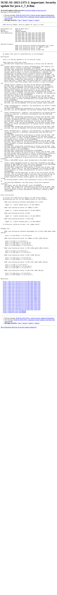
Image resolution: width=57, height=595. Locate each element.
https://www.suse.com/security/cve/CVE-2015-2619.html (21, 341)
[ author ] (37, 20)
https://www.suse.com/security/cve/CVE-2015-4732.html (21, 360)
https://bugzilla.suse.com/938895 (14, 370)
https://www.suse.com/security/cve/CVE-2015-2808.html (21, 353)
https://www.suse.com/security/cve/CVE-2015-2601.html (21, 338)
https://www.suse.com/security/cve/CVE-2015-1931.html (21, 335)
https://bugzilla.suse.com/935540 (14, 368)
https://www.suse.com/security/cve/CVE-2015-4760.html (21, 367)
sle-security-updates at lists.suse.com (35, 10)
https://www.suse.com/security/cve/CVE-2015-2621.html (21, 343)
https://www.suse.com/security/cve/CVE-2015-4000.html (21, 355)
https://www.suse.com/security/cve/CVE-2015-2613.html (21, 340)
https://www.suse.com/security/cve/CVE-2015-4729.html (21, 357)
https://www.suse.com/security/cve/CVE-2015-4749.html (21, 365)
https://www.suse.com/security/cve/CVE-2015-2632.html (21, 346)
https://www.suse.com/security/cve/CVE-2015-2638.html (21, 350)
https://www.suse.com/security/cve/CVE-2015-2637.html (21, 348)
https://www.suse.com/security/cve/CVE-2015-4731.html (21, 358)
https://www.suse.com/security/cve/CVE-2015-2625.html (21, 345)
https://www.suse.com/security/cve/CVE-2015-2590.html (21, 336)
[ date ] (19, 20)
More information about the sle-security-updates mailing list (18, 385)
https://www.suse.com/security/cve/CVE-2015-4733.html (21, 362)
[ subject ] (31, 20)
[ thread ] (24, 20)
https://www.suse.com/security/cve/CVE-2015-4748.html (21, 363)
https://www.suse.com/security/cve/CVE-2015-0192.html (21, 333)
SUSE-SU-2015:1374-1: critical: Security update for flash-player (35, 15)
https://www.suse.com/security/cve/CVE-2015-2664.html (21, 351)
